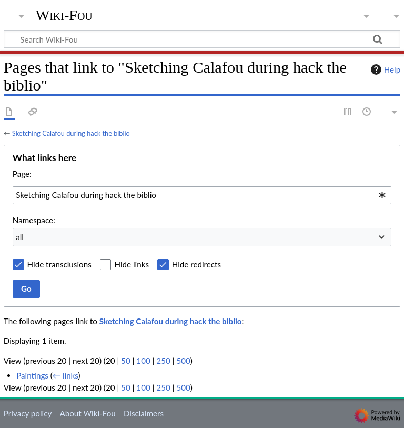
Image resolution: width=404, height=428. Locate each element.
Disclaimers (144, 413)
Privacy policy (28, 413)
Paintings (32, 375)
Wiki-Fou (64, 15)
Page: (22, 173)
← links (65, 375)
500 (183, 360)
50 (125, 360)
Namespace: (34, 220)
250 (163, 360)
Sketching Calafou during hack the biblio (71, 133)
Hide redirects (196, 264)
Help (384, 69)
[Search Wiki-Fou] (202, 39)
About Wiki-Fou (87, 413)
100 (143, 360)
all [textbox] (20, 237)
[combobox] (202, 195)
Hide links (131, 264)
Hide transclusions (59, 264)
